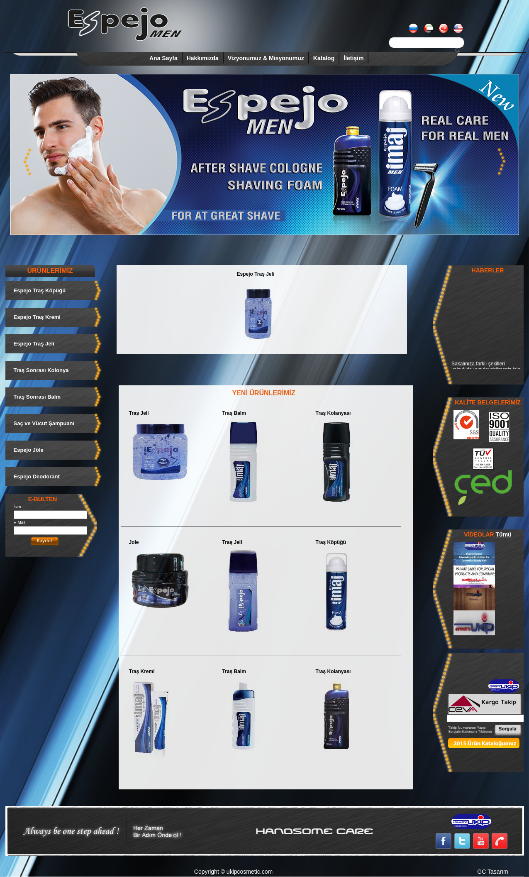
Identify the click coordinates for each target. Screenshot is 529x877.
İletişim (353, 58)
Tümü (504, 534)
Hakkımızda (203, 58)
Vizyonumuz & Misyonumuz (266, 58)
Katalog (323, 58)
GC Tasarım (492, 871)
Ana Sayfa (163, 58)
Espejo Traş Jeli (256, 274)
